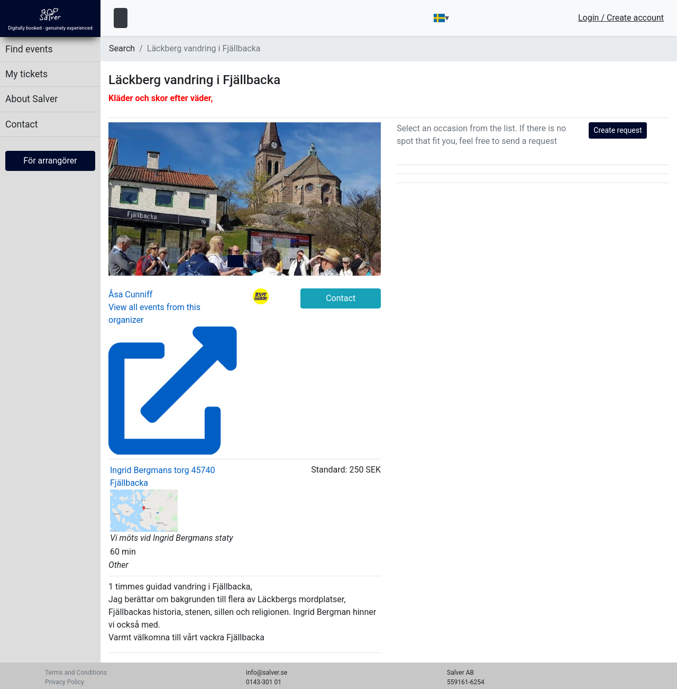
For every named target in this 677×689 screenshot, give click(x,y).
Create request (617, 130)
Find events (29, 49)
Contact (21, 124)
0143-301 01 (263, 682)
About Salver (31, 99)
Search (122, 48)
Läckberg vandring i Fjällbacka (204, 48)
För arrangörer (50, 161)
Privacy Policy (64, 682)
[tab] (235, 261)
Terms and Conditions (76, 672)
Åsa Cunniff (130, 294)
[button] (128, 199)
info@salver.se (266, 672)
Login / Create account (621, 18)
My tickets (26, 74)
